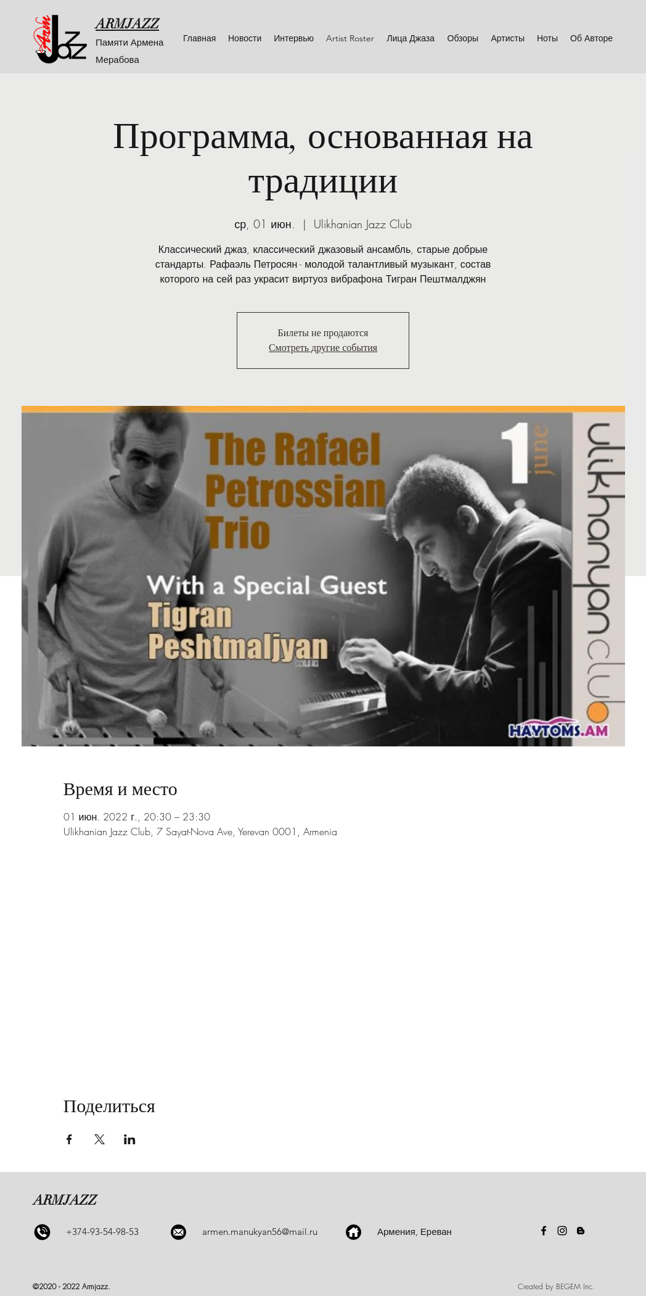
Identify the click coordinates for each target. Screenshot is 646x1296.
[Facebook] (544, 1230)
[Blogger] (580, 1230)
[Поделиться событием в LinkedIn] (130, 1139)
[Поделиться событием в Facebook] (69, 1139)
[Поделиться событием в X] (99, 1139)
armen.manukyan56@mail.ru (259, 1231)
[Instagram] (562, 1230)
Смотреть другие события (323, 348)
